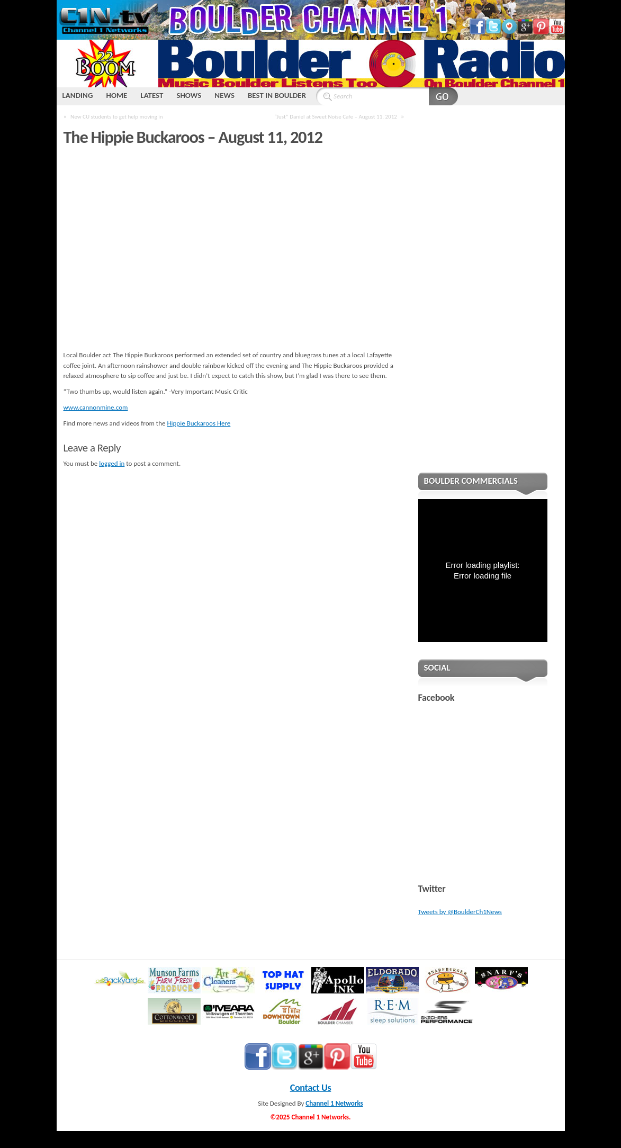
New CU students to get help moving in (116, 116)
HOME (116, 95)
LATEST (151, 95)
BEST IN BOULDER (277, 95)
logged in (111, 463)
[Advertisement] (482, 296)
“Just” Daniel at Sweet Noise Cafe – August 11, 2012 (335, 116)
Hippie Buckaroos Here (198, 423)
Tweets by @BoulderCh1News (460, 912)
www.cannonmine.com (96, 407)
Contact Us (310, 1087)
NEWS (224, 95)
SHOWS (188, 95)
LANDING (77, 95)
